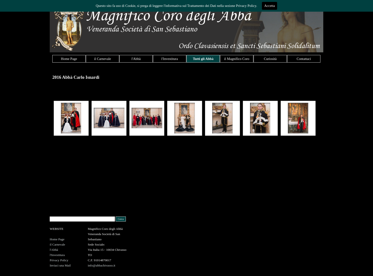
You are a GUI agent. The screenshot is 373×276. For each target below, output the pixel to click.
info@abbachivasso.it (101, 265)
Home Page (69, 59)
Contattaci (304, 59)
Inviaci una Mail (60, 265)
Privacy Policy (59, 260)
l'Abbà (136, 59)
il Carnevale (102, 59)
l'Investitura (169, 59)
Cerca (121, 219)
